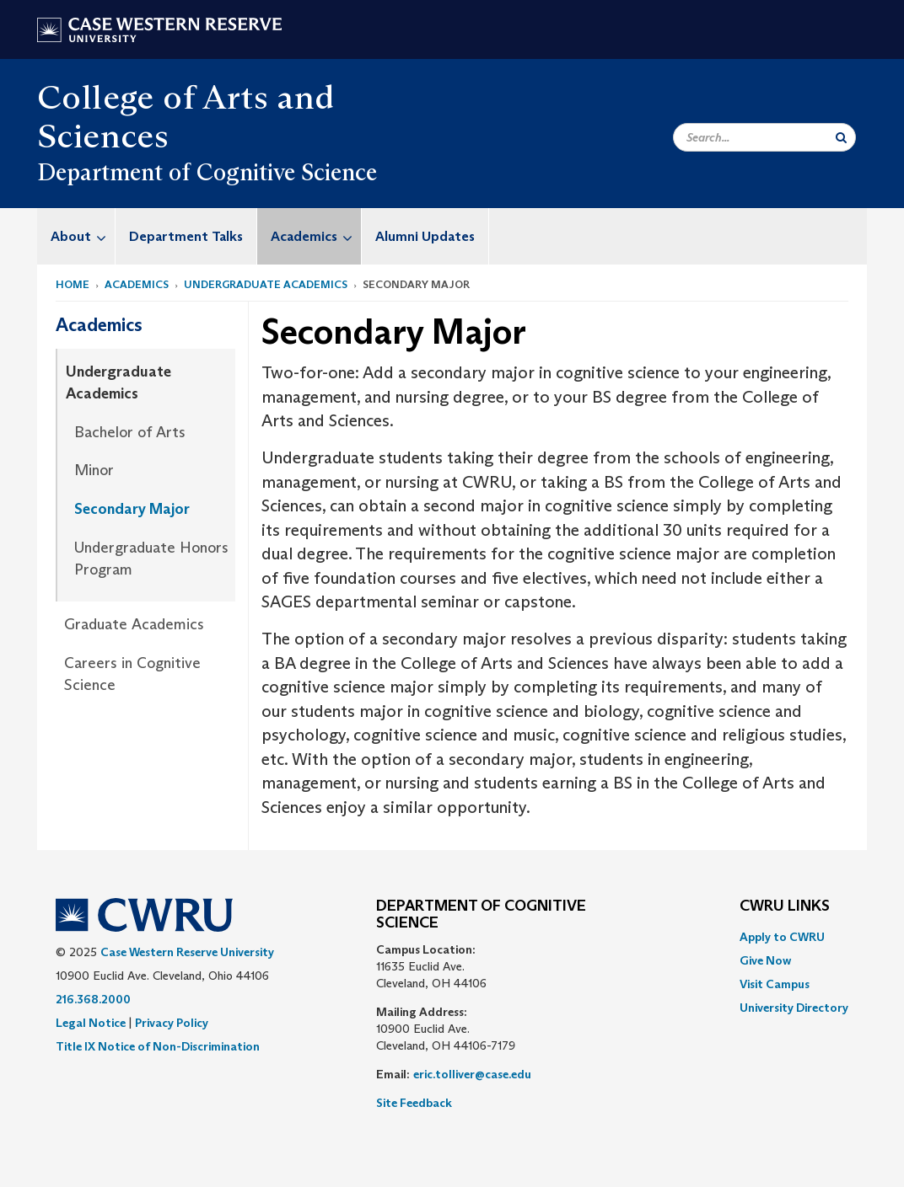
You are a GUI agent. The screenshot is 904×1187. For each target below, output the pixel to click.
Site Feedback (414, 1102)
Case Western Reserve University (187, 952)
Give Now (765, 960)
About (83, 236)
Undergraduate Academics (265, 284)
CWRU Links (785, 906)
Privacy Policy (171, 1022)
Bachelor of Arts (130, 432)
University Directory (794, 1007)
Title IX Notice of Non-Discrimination (158, 1046)
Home (72, 284)
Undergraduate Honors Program (151, 558)
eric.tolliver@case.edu (472, 1074)
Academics (316, 236)
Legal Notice (91, 1022)
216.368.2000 (93, 999)
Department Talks (186, 236)
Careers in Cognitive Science (132, 674)
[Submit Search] (841, 137)
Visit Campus (775, 984)
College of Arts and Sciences (186, 116)
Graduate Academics (134, 624)
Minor (94, 470)
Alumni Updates (425, 236)
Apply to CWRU (782, 936)
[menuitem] (76, 236)
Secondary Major (132, 509)
